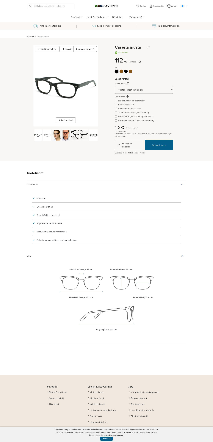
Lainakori (172, 6)
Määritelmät (32, 184)
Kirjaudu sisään (156, 6)
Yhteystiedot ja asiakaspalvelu (145, 392)
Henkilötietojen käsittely (142, 410)
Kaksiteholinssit (97, 404)
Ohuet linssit (96, 416)
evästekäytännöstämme (113, 435)
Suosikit (141, 6)
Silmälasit (30, 36)
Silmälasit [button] (75, 17)
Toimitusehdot (137, 404)
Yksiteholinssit (97, 392)
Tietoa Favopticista (58, 392)
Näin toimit (117, 17)
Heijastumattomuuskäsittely (103, 410)
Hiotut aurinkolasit (98, 422)
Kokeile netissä (66, 120)
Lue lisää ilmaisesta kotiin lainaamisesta (130, 153)
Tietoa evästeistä (139, 398)
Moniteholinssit (97, 398)
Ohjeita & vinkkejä (139, 416)
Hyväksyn (106, 438)
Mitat (29, 256)
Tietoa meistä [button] (135, 17)
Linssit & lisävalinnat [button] (96, 17)
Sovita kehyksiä (56, 398)
